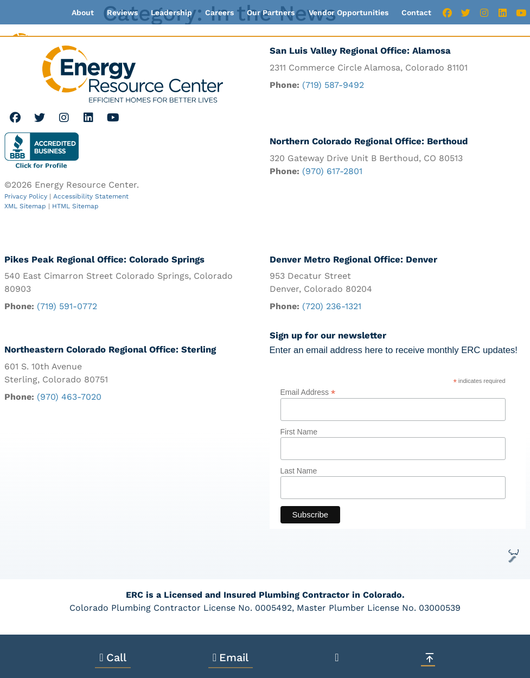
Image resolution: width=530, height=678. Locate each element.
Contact (416, 12)
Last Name (298, 471)
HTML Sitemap (75, 206)
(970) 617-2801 (332, 171)
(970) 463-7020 (69, 397)
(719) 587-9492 (333, 85)
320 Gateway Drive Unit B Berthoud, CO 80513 (366, 158)
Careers (219, 12)
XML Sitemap (25, 206)
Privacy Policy (25, 196)
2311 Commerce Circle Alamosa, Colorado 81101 (369, 67)
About (83, 12)
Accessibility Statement (91, 196)
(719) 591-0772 (67, 307)
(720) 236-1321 (331, 307)
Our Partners (271, 12)
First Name (298, 432)
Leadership (171, 12)
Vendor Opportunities (348, 12)
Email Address (308, 391)
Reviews (122, 12)
